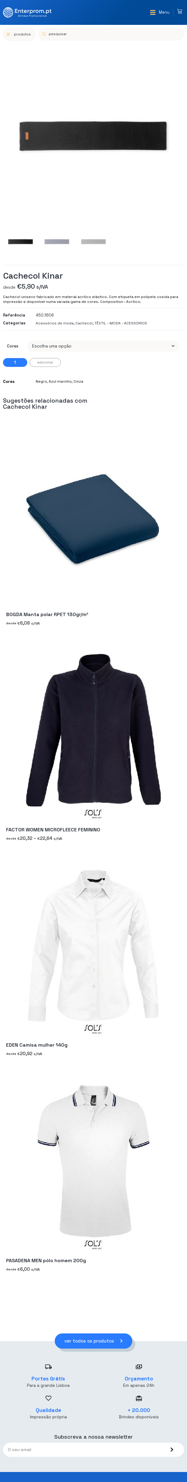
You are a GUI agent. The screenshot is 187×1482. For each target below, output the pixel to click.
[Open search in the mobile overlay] (111, 34)
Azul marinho (60, 381)
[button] (159, 12)
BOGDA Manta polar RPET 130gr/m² (47, 614)
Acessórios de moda (55, 323)
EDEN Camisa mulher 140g (36, 1045)
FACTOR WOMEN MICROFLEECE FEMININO (53, 830)
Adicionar (45, 362)
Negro (41, 381)
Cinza (78, 381)
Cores (12, 346)
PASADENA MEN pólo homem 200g (46, 1260)
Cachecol (84, 323)
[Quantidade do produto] (15, 362)
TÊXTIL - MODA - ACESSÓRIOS (120, 323)
